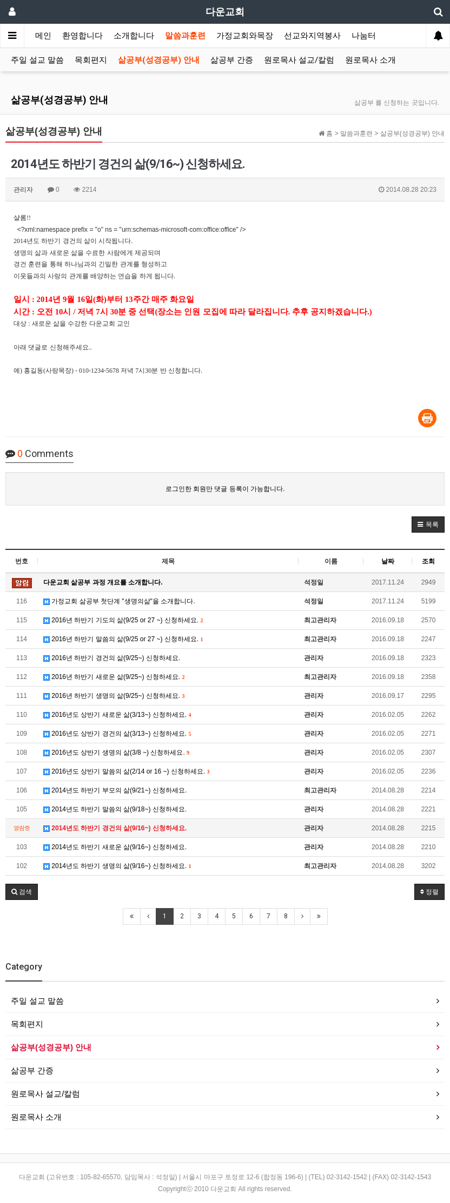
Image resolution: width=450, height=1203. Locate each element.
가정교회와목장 (244, 36)
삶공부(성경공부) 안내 (159, 60)
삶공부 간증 (231, 60)
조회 (428, 561)
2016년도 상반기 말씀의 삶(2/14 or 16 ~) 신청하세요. (126, 771)
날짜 (387, 561)
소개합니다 (134, 36)
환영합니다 (82, 36)
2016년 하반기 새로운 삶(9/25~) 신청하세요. (113, 677)
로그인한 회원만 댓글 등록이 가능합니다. (225, 489)
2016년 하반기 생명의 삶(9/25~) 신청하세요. (113, 696)
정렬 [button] (429, 892)
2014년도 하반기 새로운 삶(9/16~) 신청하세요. (115, 847)
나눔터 (364, 36)
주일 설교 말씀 (37, 60)
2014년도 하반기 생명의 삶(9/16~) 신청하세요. (117, 866)
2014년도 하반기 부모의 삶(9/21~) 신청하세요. (115, 790)
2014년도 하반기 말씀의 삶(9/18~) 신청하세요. (115, 809)
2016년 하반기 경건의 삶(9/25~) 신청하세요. (111, 658)
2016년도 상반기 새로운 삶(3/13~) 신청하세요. (117, 714)
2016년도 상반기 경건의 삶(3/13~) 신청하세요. (117, 733)
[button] (428, 524)
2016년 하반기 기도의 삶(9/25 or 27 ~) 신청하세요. (123, 620)
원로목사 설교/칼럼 (299, 60)
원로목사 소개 (370, 60)
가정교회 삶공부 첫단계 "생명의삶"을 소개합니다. (119, 601)
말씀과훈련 (185, 36)
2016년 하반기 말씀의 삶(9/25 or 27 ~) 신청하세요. (123, 639)
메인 (43, 36)
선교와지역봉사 (312, 36)
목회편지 (91, 60)
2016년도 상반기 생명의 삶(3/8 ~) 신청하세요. (116, 752)
